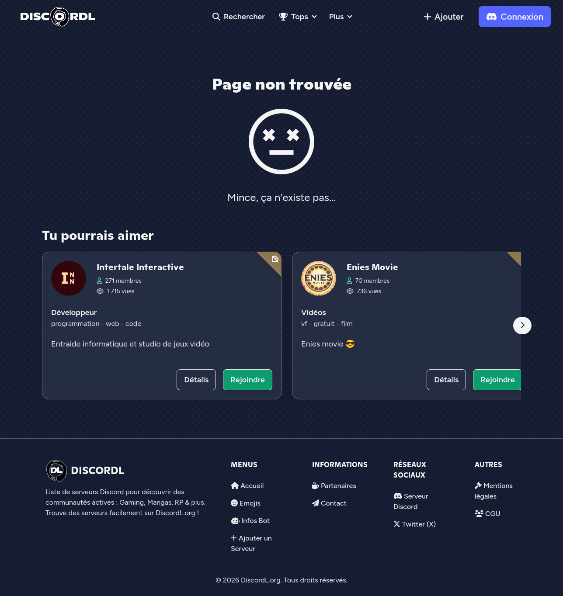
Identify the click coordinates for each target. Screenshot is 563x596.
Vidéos (313, 312)
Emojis (250, 503)
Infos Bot (255, 520)
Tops (293, 16)
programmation (76, 323)
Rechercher (238, 16)
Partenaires (338, 486)
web (113, 323)
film (347, 323)
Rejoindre (247, 380)
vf (305, 323)
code (133, 323)
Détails (196, 380)
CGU (492, 513)
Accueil (252, 486)
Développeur (74, 312)
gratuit (325, 323)
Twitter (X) (419, 524)
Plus (336, 16)
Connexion (514, 16)
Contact (334, 503)
